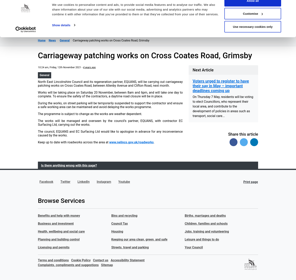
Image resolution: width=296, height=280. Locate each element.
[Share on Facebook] (233, 142)
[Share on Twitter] (244, 142)
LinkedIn (84, 182)
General (44, 75)
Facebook (46, 182)
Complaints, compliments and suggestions (68, 265)
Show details (61, 34)
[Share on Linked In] (254, 142)
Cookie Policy (81, 260)
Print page (250, 182)
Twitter (65, 182)
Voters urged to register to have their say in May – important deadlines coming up (221, 86)
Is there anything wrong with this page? (69, 165)
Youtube (124, 182)
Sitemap (107, 265)
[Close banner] (289, 6)
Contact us (100, 260)
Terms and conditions (53, 260)
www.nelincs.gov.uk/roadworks (131, 142)
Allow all (253, 10)
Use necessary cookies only (253, 36)
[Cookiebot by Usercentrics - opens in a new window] (25, 39)
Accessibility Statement (128, 260)
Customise (253, 23)
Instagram (104, 182)
